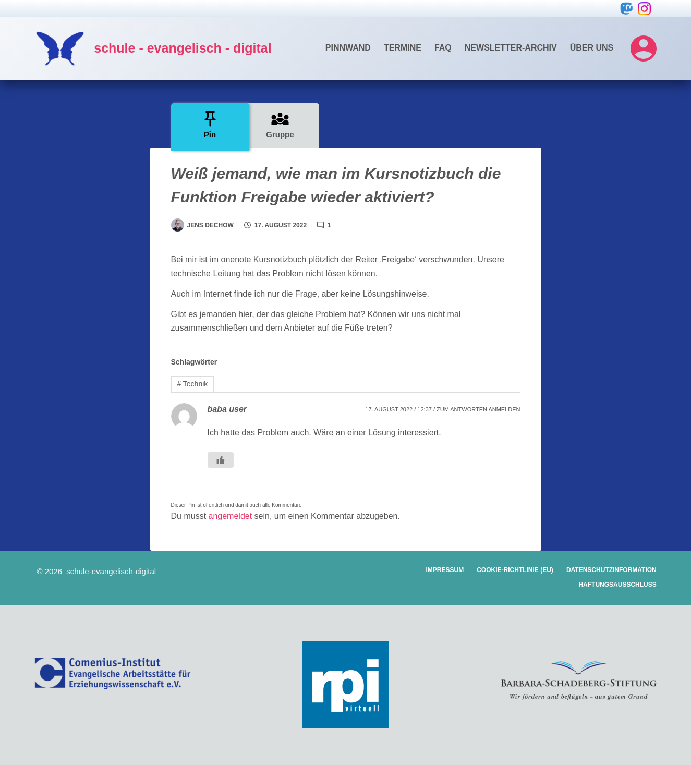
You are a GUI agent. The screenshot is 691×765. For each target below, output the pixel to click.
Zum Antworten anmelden (478, 409)
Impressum (445, 570)
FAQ (443, 47)
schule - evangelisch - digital (182, 48)
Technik (192, 384)
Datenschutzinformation (611, 570)
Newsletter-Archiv (511, 47)
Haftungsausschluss (617, 584)
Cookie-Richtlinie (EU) (515, 570)
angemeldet (230, 516)
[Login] (644, 48)
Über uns (592, 47)
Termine (402, 47)
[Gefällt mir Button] (221, 460)
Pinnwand (348, 47)
